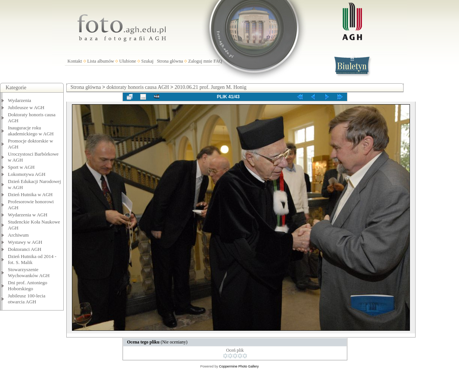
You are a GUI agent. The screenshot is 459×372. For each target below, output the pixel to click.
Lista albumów (100, 61)
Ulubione (127, 61)
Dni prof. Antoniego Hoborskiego (27, 285)
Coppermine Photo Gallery (239, 366)
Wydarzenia (19, 100)
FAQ (218, 61)
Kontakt (74, 61)
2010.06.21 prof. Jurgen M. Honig (211, 87)
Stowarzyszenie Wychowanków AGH (29, 272)
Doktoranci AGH (24, 249)
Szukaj (147, 61)
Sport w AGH (21, 167)
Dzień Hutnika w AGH (30, 194)
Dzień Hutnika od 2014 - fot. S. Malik (32, 259)
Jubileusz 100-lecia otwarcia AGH (26, 298)
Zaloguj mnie (200, 61)
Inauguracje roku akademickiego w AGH (31, 130)
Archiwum (18, 235)
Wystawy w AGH (25, 242)
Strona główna (170, 61)
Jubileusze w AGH (26, 107)
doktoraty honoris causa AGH (137, 87)
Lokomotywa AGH (26, 174)
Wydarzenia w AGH (27, 215)
